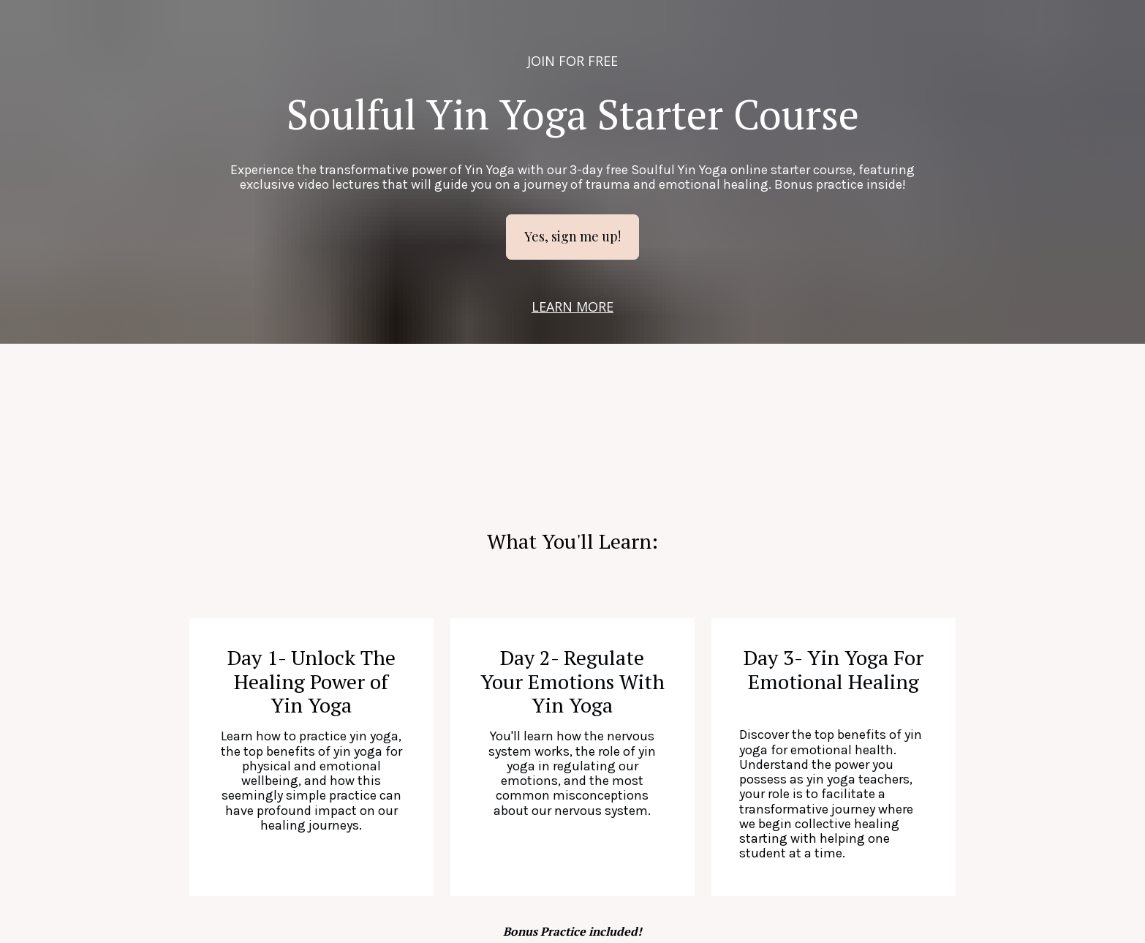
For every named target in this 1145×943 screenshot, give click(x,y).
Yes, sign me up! (572, 236)
